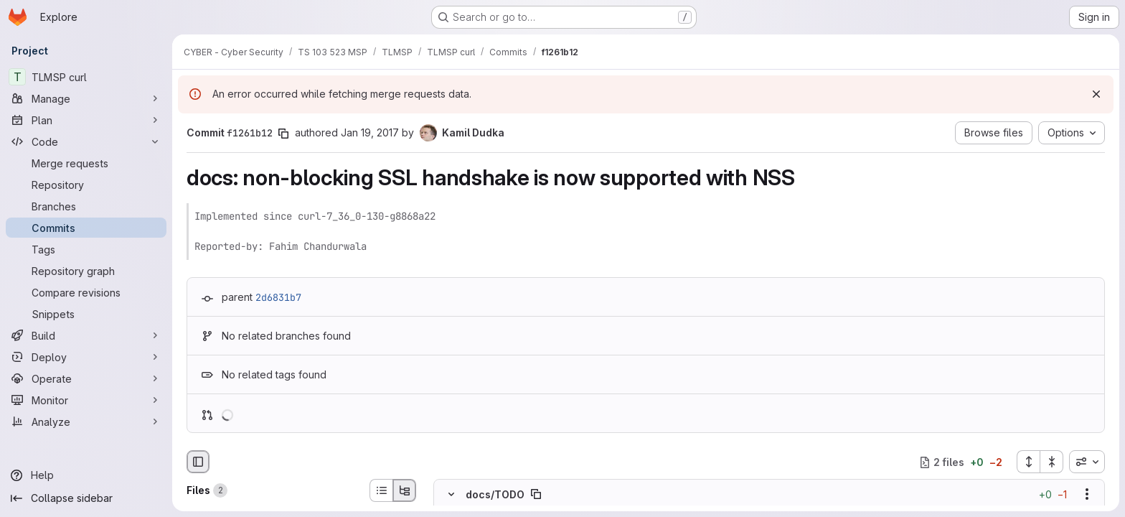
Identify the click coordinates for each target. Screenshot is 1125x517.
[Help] (86, 475)
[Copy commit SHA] (283, 133)
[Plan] (86, 120)
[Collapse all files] (1051, 461)
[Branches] (86, 206)
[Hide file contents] (451, 494)
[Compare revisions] (86, 292)
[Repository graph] (86, 271)
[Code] (86, 141)
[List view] (380, 490)
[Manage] (86, 98)
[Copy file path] (536, 494)
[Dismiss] (1096, 94)
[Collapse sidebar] (86, 498)
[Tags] (86, 249)
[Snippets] (86, 314)
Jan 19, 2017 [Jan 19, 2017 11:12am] (370, 132)
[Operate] (86, 378)
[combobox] (1087, 461)
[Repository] (86, 184)
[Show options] (1087, 494)
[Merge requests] (86, 163)
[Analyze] (86, 421)
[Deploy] (86, 357)
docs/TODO (495, 494)
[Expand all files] (1028, 461)
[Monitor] (86, 400)
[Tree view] (404, 490)
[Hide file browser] (198, 461)
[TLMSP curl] (86, 77)
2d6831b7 (278, 297)
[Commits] (86, 228)
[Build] (86, 335)
